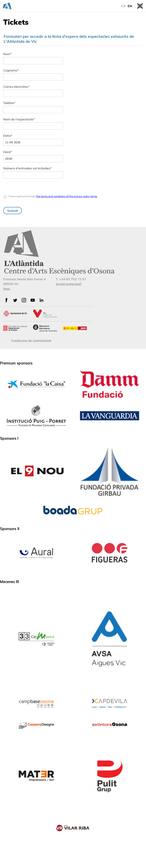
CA (123, 6)
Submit (12, 211)
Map (6, 289)
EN (130, 6)
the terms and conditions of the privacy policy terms (66, 196)
